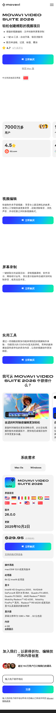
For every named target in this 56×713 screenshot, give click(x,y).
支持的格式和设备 (14, 554)
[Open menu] (52, 5)
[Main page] (11, 4)
